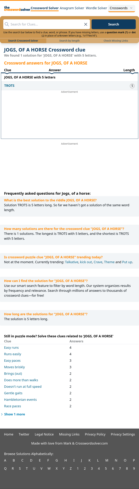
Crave (98, 262)
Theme (109, 262)
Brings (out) (13, 373)
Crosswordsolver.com (91, 443)
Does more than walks (21, 380)
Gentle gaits (13, 393)
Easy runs (11, 347)
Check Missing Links (116, 40)
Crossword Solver (45, 8)
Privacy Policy (95, 434)
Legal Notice (44, 434)
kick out (86, 262)
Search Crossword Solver (23, 40)
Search (113, 24)
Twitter (24, 434)
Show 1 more (12, 414)
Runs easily (12, 354)
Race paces (12, 406)
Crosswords (121, 8)
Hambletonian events (20, 399)
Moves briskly (14, 367)
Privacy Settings (123, 434)
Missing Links (69, 434)
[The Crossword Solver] (17, 8)
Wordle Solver (96, 8)
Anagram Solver (72, 8)
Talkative (71, 262)
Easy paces (12, 360)
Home (8, 434)
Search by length (69, 40)
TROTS (9, 85)
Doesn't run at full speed (23, 386)
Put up (127, 262)
